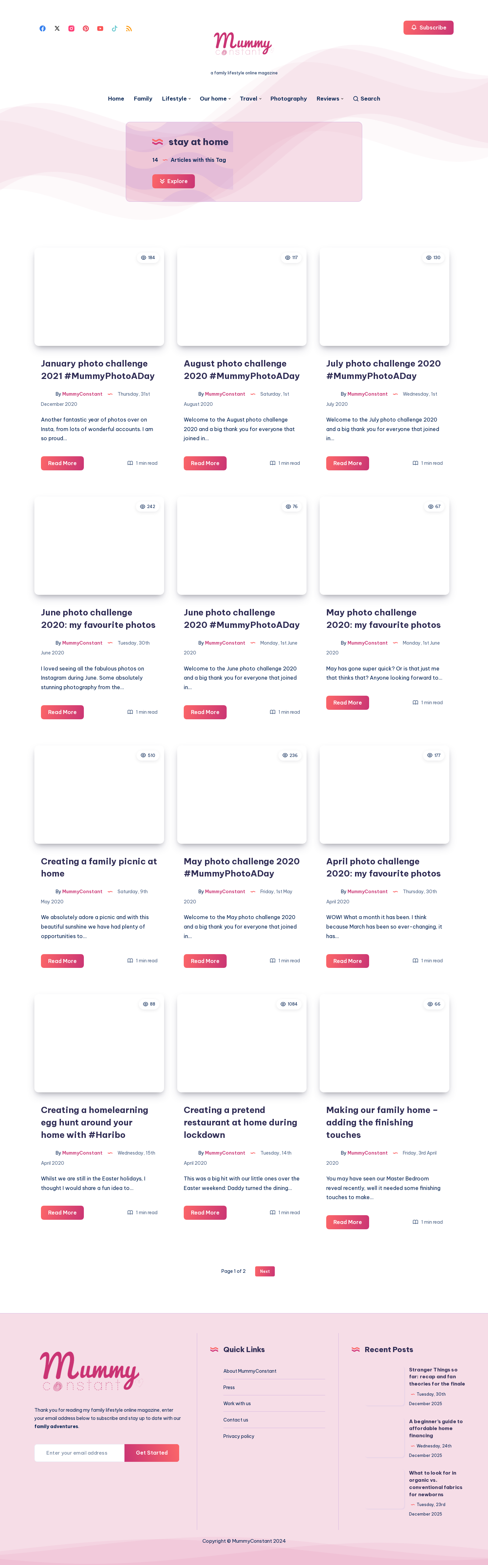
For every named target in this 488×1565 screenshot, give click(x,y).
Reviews (328, 98)
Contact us (235, 1420)
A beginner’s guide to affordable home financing (436, 1428)
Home (116, 98)
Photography (289, 98)
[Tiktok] (115, 28)
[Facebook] (42, 28)
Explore (174, 181)
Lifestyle (174, 98)
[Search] (366, 98)
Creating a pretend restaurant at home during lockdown (240, 1122)
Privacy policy (238, 1436)
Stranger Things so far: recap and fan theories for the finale (437, 1377)
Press (229, 1387)
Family (143, 98)
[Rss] (129, 28)
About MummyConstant (249, 1371)
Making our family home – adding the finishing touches (382, 1122)
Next (265, 1271)
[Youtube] (100, 28)
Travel (248, 98)
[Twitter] (57, 28)
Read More (66, 464)
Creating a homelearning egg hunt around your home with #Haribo (94, 1122)
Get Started (152, 1452)
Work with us (237, 1403)
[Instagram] (71, 28)
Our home (213, 98)
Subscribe (428, 27)
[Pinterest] (86, 28)
